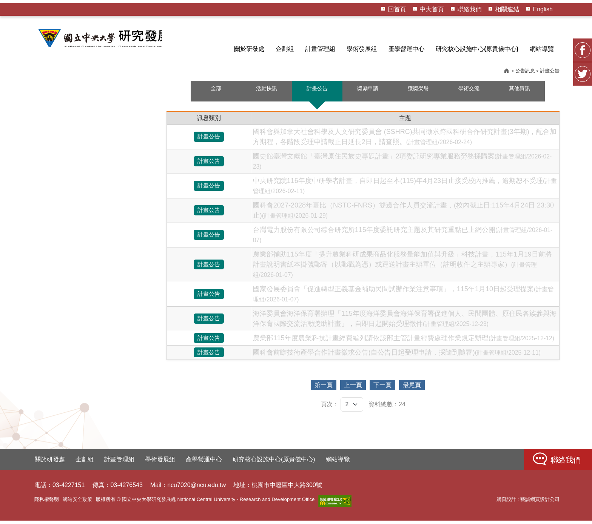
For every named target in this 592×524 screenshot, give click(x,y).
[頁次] (352, 408)
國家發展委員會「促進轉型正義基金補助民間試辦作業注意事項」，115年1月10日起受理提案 (403, 297)
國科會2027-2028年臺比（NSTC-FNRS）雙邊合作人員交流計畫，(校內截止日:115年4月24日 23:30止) (403, 214)
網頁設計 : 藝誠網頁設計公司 (528, 503)
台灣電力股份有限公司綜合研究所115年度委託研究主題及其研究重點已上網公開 (402, 238)
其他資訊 (519, 92)
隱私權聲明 (46, 503)
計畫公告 (317, 92)
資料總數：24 (386, 407)
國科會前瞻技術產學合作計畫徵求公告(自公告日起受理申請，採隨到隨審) (397, 356)
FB (582, 169)
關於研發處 (249, 49)
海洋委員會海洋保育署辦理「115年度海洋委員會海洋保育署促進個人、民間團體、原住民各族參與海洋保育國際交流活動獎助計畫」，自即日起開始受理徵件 (405, 322)
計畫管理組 (320, 49)
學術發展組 (362, 49)
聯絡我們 (470, 9)
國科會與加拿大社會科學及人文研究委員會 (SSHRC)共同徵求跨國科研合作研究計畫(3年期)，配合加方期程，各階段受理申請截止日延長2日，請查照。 (405, 140)
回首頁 (397, 9)
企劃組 (285, 49)
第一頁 (301, 388)
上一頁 (345, 388)
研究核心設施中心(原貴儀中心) (477, 49)
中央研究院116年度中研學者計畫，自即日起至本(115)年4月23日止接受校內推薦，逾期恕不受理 (405, 189)
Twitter (582, 193)
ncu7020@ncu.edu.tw (196, 488)
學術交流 (469, 92)
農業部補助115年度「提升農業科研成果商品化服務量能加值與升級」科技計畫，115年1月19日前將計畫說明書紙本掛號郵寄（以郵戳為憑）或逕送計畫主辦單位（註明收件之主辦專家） (402, 267)
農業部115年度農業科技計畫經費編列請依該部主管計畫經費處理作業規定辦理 (403, 341)
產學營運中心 (406, 49)
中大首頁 (432, 9)
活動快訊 (266, 92)
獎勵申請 (368, 92)
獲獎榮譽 (418, 92)
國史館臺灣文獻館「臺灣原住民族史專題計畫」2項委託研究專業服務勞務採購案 (402, 164)
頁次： (330, 407)
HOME (107, 39)
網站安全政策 (77, 503)
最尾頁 (435, 388)
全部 (216, 92)
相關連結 (507, 9)
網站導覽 (542, 49)
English (543, 9)
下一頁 (390, 388)
